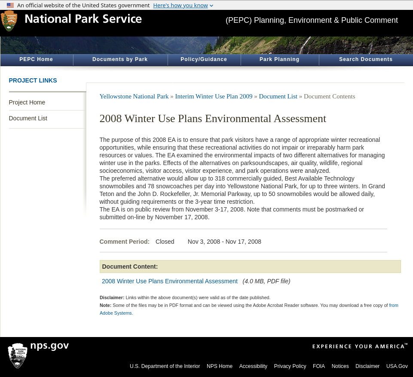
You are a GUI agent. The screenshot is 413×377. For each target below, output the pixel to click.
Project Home (27, 102)
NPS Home (220, 366)
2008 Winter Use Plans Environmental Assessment (170, 281)
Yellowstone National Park (134, 96)
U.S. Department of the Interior (165, 366)
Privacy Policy (290, 366)
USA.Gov (397, 366)
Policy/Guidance (203, 59)
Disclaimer (367, 366)
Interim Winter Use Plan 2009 (213, 96)
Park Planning (280, 59)
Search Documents (366, 59)
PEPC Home (36, 59)
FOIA (319, 366)
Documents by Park (120, 59)
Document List (28, 118)
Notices (340, 366)
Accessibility (253, 366)
